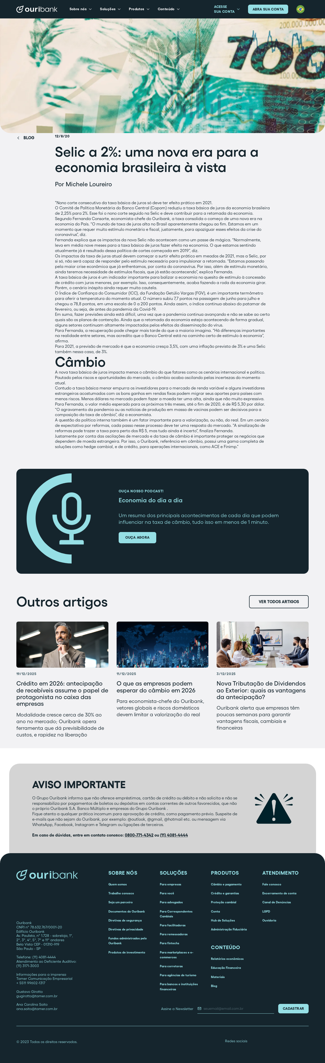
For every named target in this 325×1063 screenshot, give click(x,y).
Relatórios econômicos (227, 958)
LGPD (266, 911)
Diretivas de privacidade (125, 929)
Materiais (218, 977)
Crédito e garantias (225, 893)
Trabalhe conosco (121, 893)
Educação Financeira (226, 967)
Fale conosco (271, 884)
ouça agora (137, 537)
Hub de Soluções (223, 920)
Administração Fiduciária (229, 929)
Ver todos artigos (279, 601)
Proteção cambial (223, 902)
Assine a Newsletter (177, 1009)
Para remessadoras (174, 934)
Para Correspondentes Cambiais (176, 914)
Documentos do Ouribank (126, 911)
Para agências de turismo (178, 975)
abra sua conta (268, 9)
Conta (215, 911)
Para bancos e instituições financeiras (179, 986)
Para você (167, 893)
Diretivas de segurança (125, 920)
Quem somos (117, 884)
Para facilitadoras (173, 925)
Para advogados (171, 902)
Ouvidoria (269, 920)
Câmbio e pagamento (226, 884)
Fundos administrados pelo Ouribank (127, 941)
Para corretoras (171, 966)
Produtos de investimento (126, 952)
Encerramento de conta (279, 893)
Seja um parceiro (120, 902)
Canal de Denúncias (276, 902)
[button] (80, 9)
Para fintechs (169, 943)
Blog (214, 986)
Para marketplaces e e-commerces (176, 955)
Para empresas (170, 884)
